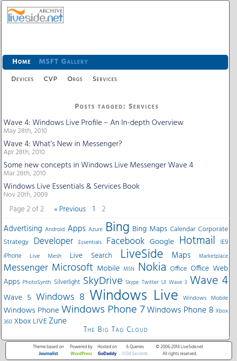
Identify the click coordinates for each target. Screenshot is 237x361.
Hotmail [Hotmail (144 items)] (197, 241)
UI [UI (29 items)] (163, 282)
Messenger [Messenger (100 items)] (25, 268)
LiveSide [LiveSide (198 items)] (141, 254)
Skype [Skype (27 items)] (132, 283)
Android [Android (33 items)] (55, 230)
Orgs (75, 79)
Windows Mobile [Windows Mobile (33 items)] (205, 298)
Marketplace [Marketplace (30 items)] (213, 256)
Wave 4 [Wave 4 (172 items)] (209, 281)
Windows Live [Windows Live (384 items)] (133, 296)
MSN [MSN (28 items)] (129, 269)
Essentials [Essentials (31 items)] (90, 242)
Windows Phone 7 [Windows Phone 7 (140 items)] (102, 310)
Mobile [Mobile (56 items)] (108, 268)
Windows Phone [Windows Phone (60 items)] (31, 310)
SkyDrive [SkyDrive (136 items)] (103, 281)
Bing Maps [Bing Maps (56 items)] (150, 229)
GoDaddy (107, 354)
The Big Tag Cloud (115, 330)
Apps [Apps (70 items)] (77, 229)
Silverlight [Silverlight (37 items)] (67, 282)
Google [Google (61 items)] (162, 242)
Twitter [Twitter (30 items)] (149, 282)
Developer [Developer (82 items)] (53, 242)
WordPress (81, 354)
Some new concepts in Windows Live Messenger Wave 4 (98, 165)
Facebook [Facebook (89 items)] (125, 241)
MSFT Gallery (63, 62)
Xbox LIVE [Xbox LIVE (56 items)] (30, 321)
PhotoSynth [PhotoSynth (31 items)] (37, 282)
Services (105, 79)
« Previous (70, 209)
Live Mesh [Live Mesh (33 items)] (46, 256)
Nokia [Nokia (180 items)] (152, 267)
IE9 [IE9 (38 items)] (224, 242)
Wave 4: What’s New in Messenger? (62, 144)
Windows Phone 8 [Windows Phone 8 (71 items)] (180, 310)
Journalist (48, 354)
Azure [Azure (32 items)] (96, 229)
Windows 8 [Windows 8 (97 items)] (60, 297)
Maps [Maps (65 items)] (180, 255)
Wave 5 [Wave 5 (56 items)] (17, 297)
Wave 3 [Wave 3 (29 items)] (178, 282)
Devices (22, 79)
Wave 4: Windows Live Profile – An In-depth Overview (93, 123)
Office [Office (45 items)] (178, 269)
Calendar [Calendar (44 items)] (183, 229)
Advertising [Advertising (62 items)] (22, 229)
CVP (51, 79)
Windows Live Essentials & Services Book (71, 186)
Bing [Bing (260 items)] (117, 227)
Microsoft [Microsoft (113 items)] (72, 268)
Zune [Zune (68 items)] (58, 321)
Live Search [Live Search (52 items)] (91, 256)
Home (21, 62)
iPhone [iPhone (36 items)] (12, 256)
